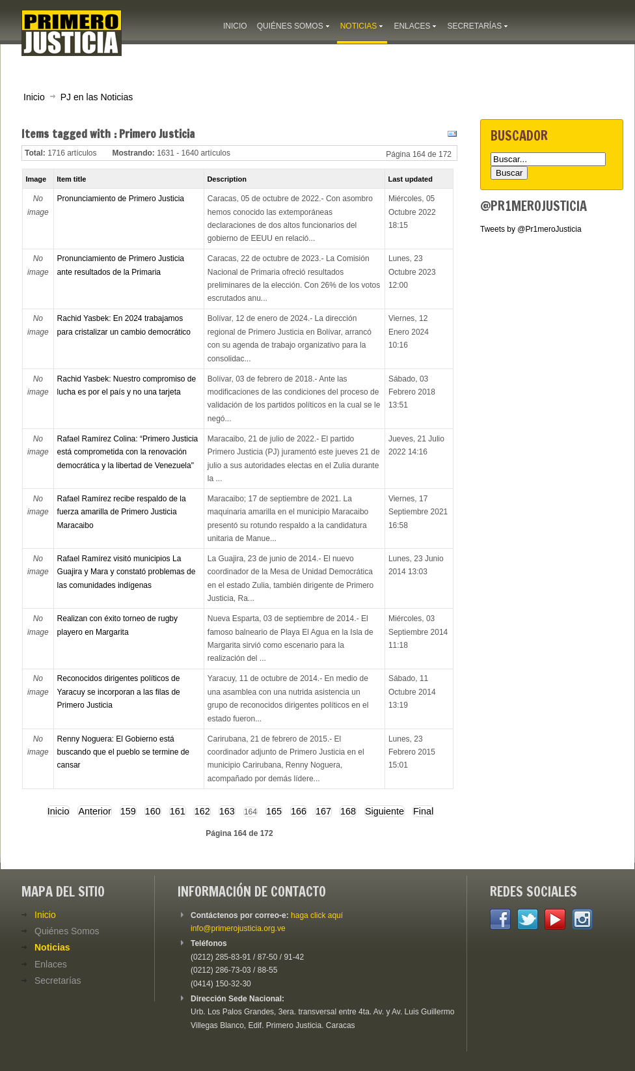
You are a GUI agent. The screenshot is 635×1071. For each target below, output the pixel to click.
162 (202, 811)
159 (128, 811)
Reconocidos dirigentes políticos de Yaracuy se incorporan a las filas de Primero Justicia (118, 692)
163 (227, 811)
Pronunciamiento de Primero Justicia (120, 198)
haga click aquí (317, 915)
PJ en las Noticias (97, 97)
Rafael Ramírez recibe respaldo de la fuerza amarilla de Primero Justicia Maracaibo (121, 512)
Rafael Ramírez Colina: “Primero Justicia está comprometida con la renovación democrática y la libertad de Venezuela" (127, 452)
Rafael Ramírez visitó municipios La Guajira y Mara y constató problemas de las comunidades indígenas (126, 572)
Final (423, 811)
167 (323, 811)
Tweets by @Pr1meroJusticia (531, 229)
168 (348, 811)
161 (177, 811)
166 (298, 811)
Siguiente (384, 811)
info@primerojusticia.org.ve (238, 928)
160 (153, 811)
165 (274, 811)
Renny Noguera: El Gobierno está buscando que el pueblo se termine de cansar (123, 752)
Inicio (34, 97)
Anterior (94, 811)
